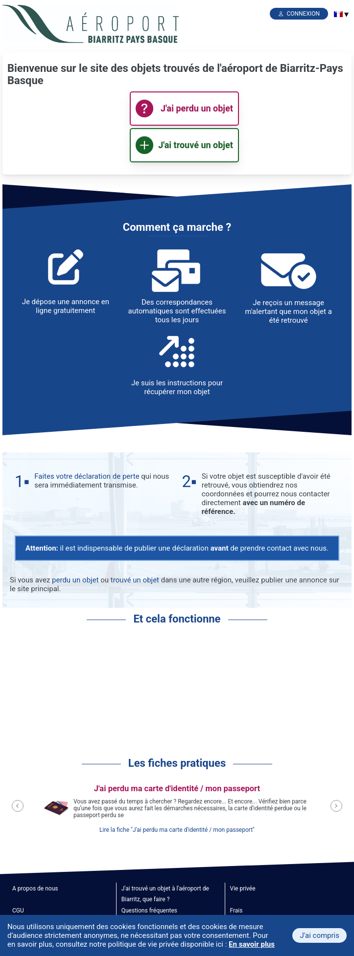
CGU (18, 910)
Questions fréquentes (149, 910)
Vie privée (243, 888)
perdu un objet (75, 580)
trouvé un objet (135, 580)
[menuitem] (338, 14)
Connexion (303, 13)
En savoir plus (252, 944)
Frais (236, 910)
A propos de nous (35, 888)
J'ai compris (319, 935)
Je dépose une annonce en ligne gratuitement (65, 306)
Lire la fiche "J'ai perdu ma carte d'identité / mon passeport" (177, 829)
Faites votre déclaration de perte (86, 476)
